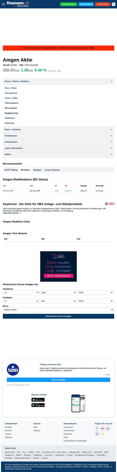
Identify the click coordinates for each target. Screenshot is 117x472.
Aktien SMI (9, 452)
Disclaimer (68, 434)
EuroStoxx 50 (48, 452)
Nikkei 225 (86, 452)
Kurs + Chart (10, 88)
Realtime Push (11, 113)
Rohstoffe (101, 455)
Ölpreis (36, 458)
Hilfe (35, 427)
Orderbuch (10, 118)
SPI (18, 452)
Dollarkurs (38, 455)
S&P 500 (98, 452)
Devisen (27, 455)
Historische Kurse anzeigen (58, 316)
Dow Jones (62, 452)
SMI (106, 452)
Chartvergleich (11, 103)
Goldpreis (9, 455)
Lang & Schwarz (52, 170)
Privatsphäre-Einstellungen (75, 441)
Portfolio (8, 458)
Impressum (68, 427)
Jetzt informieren (12, 213)
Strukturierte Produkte (84, 455)
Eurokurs (49, 455)
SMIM (30, 452)
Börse (5, 306)
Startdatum (8, 289)
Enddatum (7, 298)
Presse (8, 434)
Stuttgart (37, 170)
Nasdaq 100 (74, 452)
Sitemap (8, 437)
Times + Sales (11, 98)
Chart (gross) (11, 93)
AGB (65, 437)
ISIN (21, 65)
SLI (24, 452)
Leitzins (45, 458)
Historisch (9, 123)
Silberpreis (60, 455)
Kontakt (8, 427)
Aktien (18, 455)
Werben (37, 431)
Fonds (70, 455)
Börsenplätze (11, 108)
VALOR (6, 65)
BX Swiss (25, 170)
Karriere (8, 431)
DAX (38, 452)
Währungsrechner (22, 458)
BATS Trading (11, 170)
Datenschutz (68, 431)
